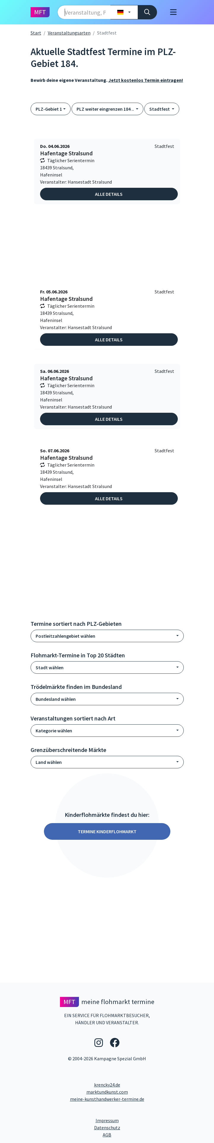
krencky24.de (107, 1085)
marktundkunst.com (107, 1092)
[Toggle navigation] (173, 12)
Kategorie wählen (54, 731)
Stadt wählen (50, 667)
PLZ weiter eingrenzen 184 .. (106, 109)
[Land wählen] (124, 12)
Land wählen (49, 762)
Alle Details (109, 194)
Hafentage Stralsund (66, 153)
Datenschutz (131, 1127)
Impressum (130, 1120)
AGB (156, 1134)
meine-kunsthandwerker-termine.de (107, 1099)
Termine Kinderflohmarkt (107, 831)
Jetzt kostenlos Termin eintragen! (145, 80)
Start (36, 33)
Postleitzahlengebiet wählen (65, 636)
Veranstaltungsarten (69, 33)
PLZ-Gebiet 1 (49, 109)
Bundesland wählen (56, 699)
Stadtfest (160, 109)
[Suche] (147, 12)
